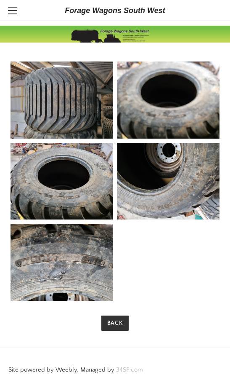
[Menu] (12, 10)
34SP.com (129, 369)
